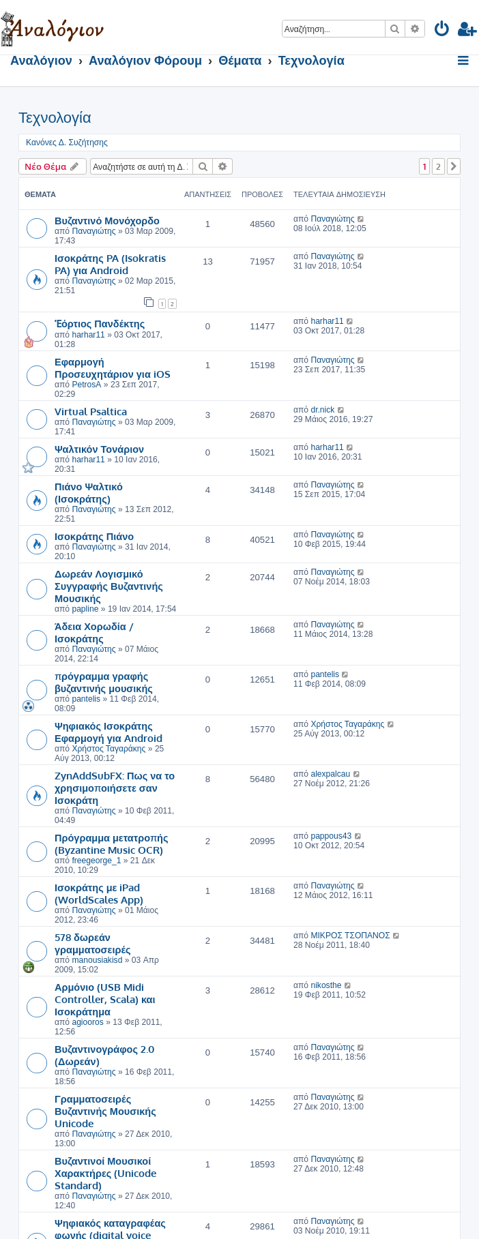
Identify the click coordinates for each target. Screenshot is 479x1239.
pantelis (86, 699)
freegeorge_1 (96, 860)
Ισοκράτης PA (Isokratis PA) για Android (110, 264)
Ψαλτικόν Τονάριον (99, 449)
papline (85, 609)
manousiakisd (97, 960)
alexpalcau (330, 774)
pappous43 (330, 836)
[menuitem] (442, 31)
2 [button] (438, 166)
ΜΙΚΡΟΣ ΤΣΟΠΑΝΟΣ (350, 935)
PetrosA (86, 384)
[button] (454, 166)
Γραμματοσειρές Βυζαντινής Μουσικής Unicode (105, 1110)
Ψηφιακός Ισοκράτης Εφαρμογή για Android (108, 731)
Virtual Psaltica (91, 411)
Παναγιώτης (93, 231)
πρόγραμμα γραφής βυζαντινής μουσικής (104, 682)
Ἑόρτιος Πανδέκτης (100, 323)
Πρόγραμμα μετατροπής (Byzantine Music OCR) (112, 843)
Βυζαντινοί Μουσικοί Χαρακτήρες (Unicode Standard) (105, 1172)
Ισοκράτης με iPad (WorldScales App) (99, 893)
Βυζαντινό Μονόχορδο (107, 220)
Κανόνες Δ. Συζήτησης (67, 142)
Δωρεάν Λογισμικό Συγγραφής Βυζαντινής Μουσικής (109, 585)
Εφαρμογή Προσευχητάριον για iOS (113, 367)
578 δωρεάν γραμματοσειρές (93, 943)
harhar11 (88, 335)
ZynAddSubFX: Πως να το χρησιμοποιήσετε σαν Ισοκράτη (115, 787)
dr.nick (322, 410)
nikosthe (325, 985)
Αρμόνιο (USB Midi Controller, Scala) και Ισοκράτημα (105, 999)
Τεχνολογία (54, 117)
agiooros (87, 1022)
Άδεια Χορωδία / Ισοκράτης (94, 632)
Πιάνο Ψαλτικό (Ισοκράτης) (89, 492)
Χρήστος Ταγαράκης (108, 748)
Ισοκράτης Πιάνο (94, 536)
